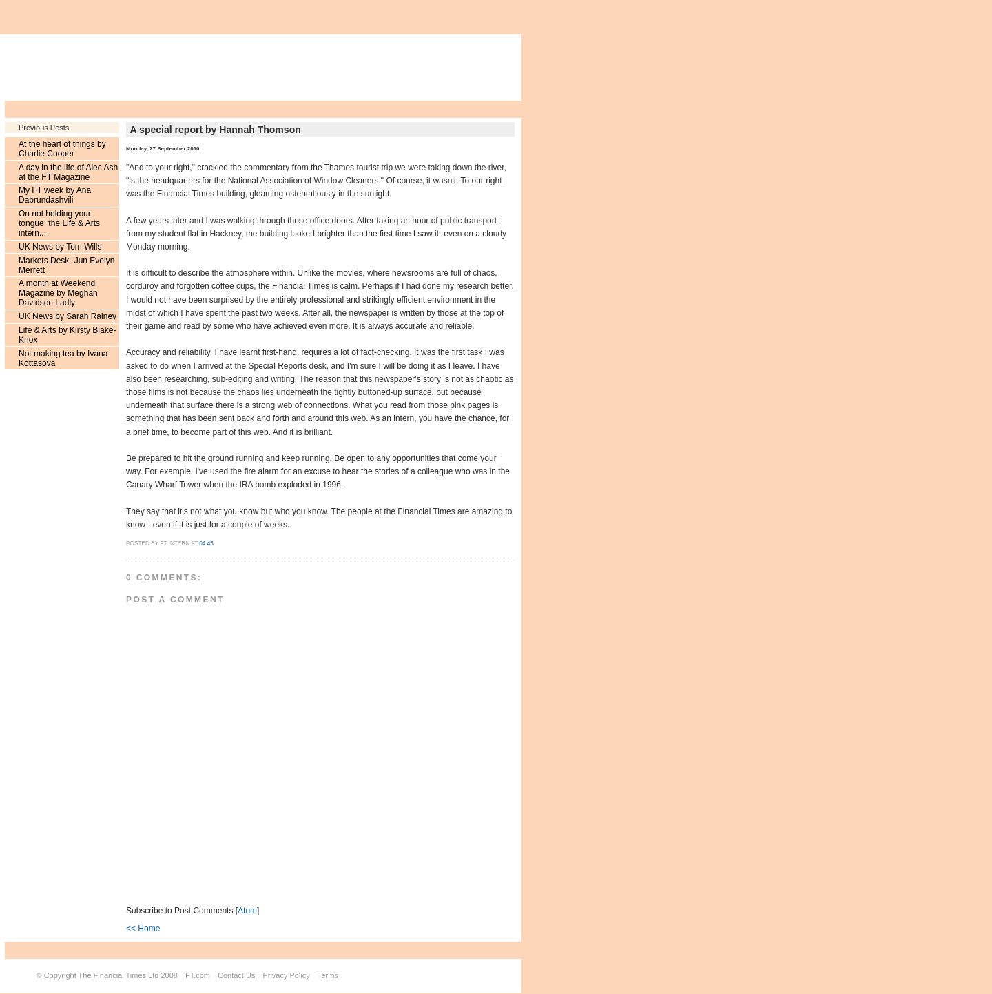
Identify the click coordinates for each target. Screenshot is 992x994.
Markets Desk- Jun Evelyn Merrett (66, 265)
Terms (328, 975)
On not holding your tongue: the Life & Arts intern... (59, 223)
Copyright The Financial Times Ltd (101, 975)
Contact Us (236, 975)
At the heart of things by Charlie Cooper (62, 149)
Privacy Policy (285, 975)
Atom (247, 910)
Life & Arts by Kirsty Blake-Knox (67, 335)
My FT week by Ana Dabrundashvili (55, 195)
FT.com (197, 975)
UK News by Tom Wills (60, 247)
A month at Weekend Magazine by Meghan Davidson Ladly (58, 292)
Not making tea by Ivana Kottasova (63, 358)
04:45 (206, 543)
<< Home (143, 928)
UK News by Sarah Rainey (67, 316)
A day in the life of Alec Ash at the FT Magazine (68, 172)
